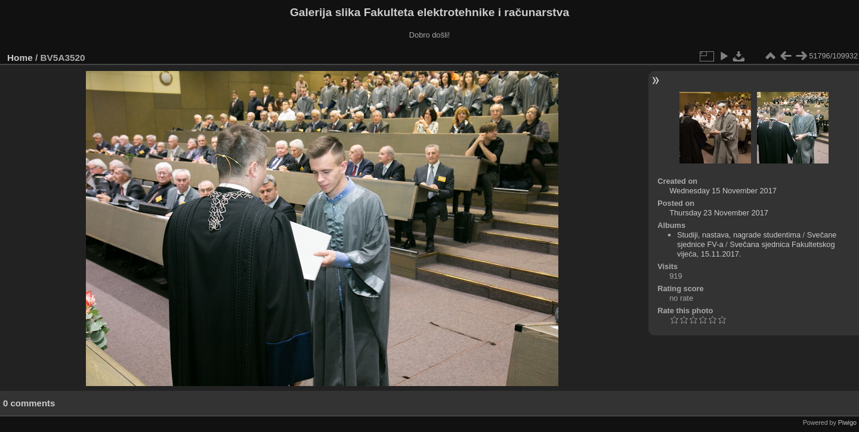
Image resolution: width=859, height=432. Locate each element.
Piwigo (847, 422)
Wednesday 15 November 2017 (723, 190)
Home (20, 58)
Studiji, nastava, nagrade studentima (739, 234)
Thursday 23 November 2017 (718, 212)
